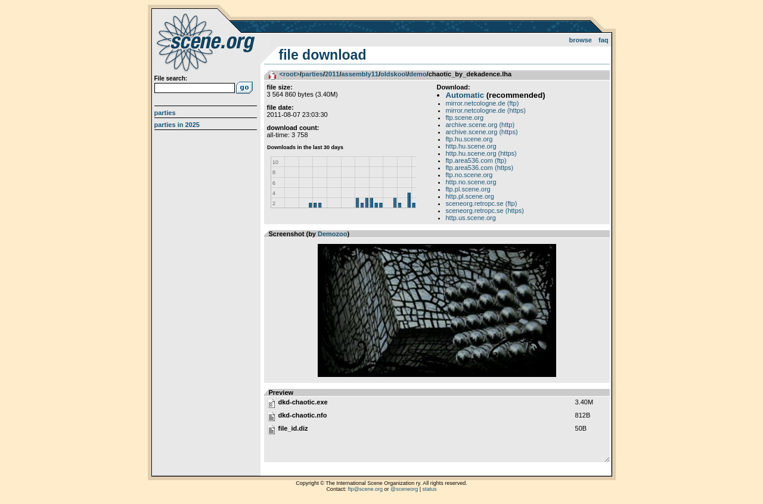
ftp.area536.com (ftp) (476, 160)
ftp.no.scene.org (469, 174)
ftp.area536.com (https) (480, 167)
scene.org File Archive (207, 42)
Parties (165, 112)
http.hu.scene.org (471, 146)
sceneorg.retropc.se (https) (485, 210)
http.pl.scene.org (470, 196)
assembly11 (359, 74)
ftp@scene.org (365, 489)
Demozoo (333, 233)
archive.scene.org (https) (482, 131)
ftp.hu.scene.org (469, 139)
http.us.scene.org (471, 217)
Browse (580, 40)
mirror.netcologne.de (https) (486, 110)
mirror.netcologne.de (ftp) (482, 103)
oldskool (393, 74)
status (430, 489)
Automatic (465, 95)
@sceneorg (404, 489)
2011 (332, 74)
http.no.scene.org (471, 181)
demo (417, 74)
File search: (171, 78)
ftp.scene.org (465, 117)
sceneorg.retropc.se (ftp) (481, 203)
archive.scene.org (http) (480, 124)
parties (312, 74)
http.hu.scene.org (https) (481, 153)
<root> (290, 74)
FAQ (603, 40)
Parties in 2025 (177, 124)
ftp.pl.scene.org (468, 189)
